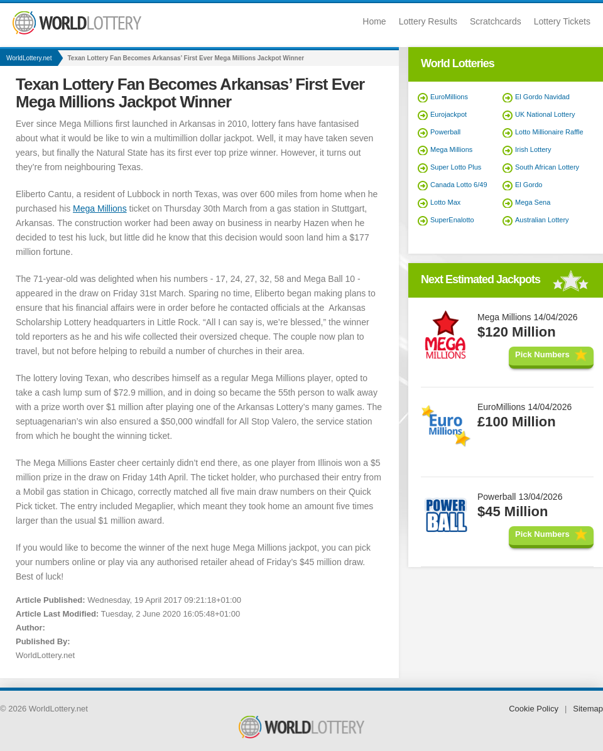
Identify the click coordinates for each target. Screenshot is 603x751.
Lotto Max (445, 202)
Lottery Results (428, 21)
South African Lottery (547, 167)
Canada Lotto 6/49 (458, 184)
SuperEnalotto (452, 220)
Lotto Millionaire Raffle (549, 132)
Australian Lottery (542, 220)
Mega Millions (100, 208)
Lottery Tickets (562, 21)
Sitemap (588, 708)
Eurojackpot (448, 114)
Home (374, 21)
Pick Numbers (542, 354)
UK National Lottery (545, 114)
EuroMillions (449, 96)
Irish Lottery (533, 149)
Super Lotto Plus (455, 167)
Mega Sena (532, 202)
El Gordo (528, 184)
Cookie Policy (533, 708)
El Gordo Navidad (542, 96)
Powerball (445, 132)
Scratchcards (495, 21)
